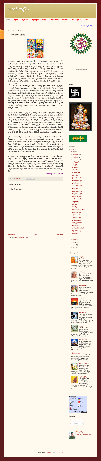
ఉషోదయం (75, 175)
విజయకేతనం (82, 312)
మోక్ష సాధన (75, 167)
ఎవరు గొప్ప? (75, 233)
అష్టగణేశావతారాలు (77, 215)
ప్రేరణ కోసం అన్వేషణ (77, 178)
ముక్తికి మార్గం (75, 201)
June (74, 245)
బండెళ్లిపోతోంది (76, 172)
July (74, 242)
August (75, 239)
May (74, 247)
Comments (73, 423)
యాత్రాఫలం (75, 165)
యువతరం (75, 170)
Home (35, 234)
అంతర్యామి (18, 8)
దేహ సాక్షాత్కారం (76, 207)
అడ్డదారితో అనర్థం (77, 180)
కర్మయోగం (81, 299)
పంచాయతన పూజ (77, 191)
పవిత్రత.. (81, 257)
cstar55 (49, 452)
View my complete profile (83, 434)
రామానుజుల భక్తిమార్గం (78, 209)
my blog (80, 432)
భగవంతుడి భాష (76, 212)
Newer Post (11, 234)
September (76, 160)
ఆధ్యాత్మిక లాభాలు (77, 222)
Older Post (60, 234)
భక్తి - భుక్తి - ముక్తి (76, 230)
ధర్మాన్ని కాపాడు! (83, 339)
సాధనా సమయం (76, 220)
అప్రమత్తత (75, 188)
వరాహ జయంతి (76, 217)
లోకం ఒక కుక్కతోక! (84, 363)
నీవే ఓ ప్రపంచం (83, 272)
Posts (72, 420)
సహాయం (81, 326)
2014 (72, 149)
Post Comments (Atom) (21, 237)
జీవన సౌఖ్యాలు (83, 285)
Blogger (61, 452)
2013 (72, 152)
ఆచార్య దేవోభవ (76, 225)
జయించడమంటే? (77, 186)
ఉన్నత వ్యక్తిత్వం (83, 377)
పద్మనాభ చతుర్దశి (77, 193)
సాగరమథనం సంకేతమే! (78, 228)
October (75, 157)
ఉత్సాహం (74, 236)
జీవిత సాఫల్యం (76, 353)
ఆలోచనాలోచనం (76, 162)
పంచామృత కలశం (77, 196)
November (76, 154)
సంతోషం (74, 204)
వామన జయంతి (76, 199)
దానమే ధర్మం (75, 183)
